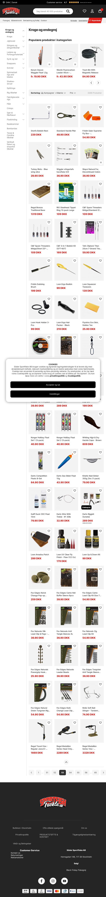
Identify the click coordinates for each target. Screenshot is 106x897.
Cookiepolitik (74, 376)
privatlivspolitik (57, 376)
